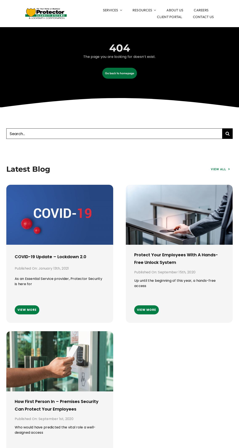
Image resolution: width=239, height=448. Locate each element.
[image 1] (46, 10)
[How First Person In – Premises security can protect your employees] (59, 335)
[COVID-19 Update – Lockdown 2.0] (59, 188)
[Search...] (114, 133)
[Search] (227, 133)
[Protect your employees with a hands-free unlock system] (179, 188)
